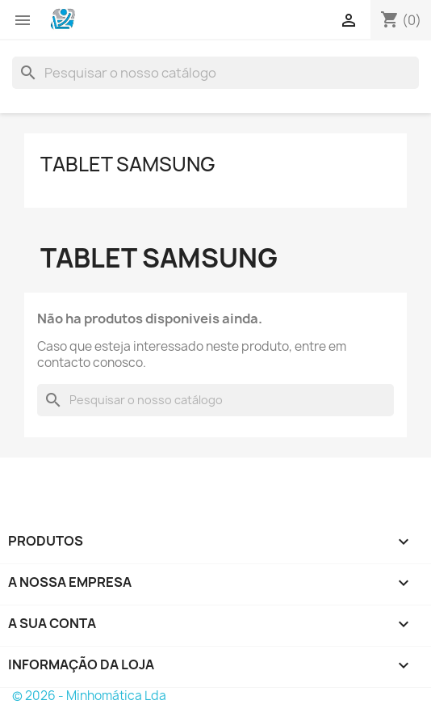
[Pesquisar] (215, 73)
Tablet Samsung (128, 164)
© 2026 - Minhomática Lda (89, 695)
